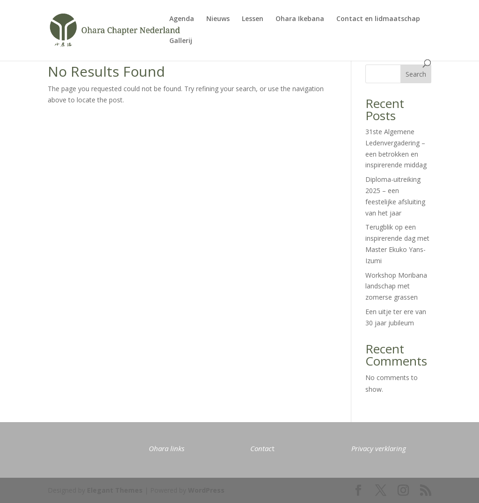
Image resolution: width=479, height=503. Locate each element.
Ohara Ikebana (300, 19)
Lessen (252, 19)
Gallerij (180, 41)
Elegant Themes (115, 490)
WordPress (206, 490)
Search (416, 74)
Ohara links (166, 448)
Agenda (181, 19)
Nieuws (218, 19)
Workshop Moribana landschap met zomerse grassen (396, 286)
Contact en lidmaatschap (378, 19)
